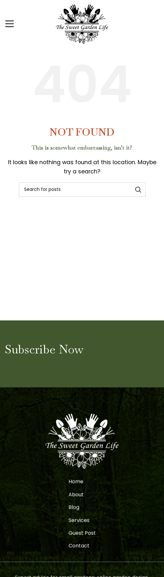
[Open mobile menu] (9, 23)
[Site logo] (82, 23)
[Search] (82, 189)
